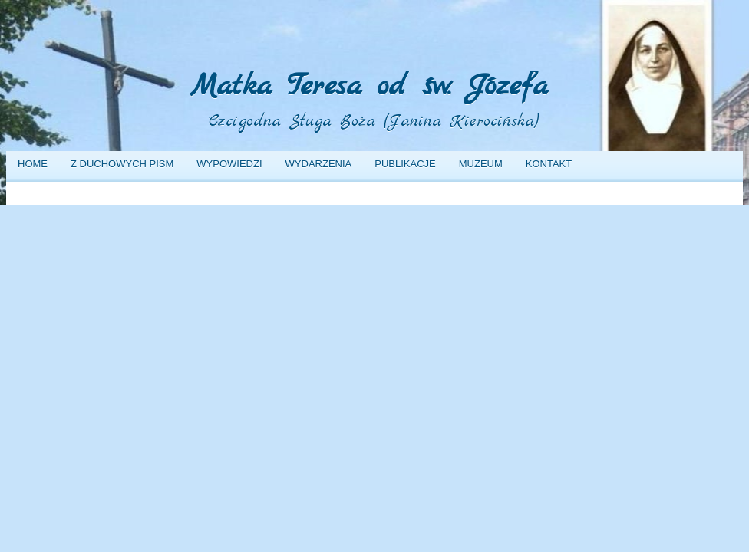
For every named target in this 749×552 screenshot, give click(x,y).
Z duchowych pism (122, 163)
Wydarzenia (318, 163)
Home (33, 163)
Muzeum (481, 163)
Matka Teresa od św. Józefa (369, 87)
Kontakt (549, 163)
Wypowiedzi (229, 163)
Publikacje (404, 163)
